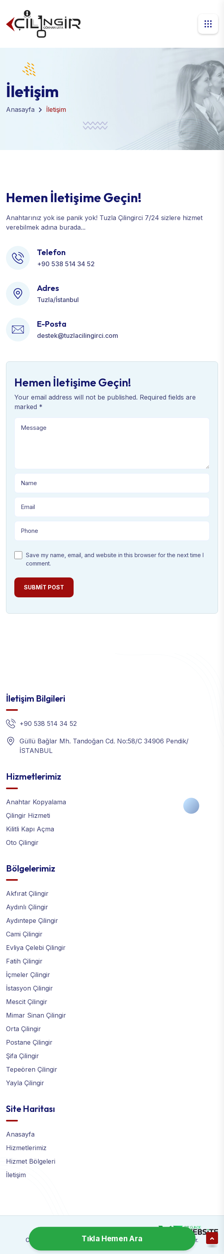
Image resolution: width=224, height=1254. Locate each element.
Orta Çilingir (23, 1029)
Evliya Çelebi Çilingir (36, 948)
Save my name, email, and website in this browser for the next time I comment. (115, 559)
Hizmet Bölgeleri (30, 1161)
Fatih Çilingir (24, 961)
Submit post (44, 587)
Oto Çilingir (22, 842)
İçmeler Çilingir (28, 975)
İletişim (16, 1175)
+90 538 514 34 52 (66, 264)
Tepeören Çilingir (31, 1069)
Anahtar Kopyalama (36, 802)
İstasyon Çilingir (29, 988)
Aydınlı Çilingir (27, 907)
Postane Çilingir (29, 1042)
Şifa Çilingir (22, 1056)
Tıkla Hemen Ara (112, 1238)
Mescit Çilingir (26, 1002)
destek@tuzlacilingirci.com (77, 335)
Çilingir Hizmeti (28, 815)
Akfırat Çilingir (27, 893)
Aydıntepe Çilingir (32, 920)
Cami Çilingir (24, 934)
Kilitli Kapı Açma (30, 829)
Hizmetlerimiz (26, 1148)
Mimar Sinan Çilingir (36, 1015)
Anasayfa (20, 109)
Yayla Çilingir (25, 1083)
